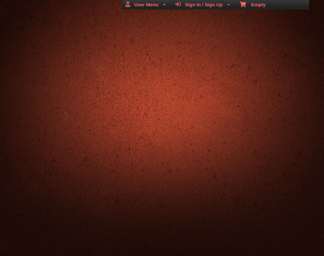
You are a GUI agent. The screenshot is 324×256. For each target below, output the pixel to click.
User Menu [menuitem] (145, 4)
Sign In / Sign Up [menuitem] (202, 4)
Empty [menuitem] (253, 4)
